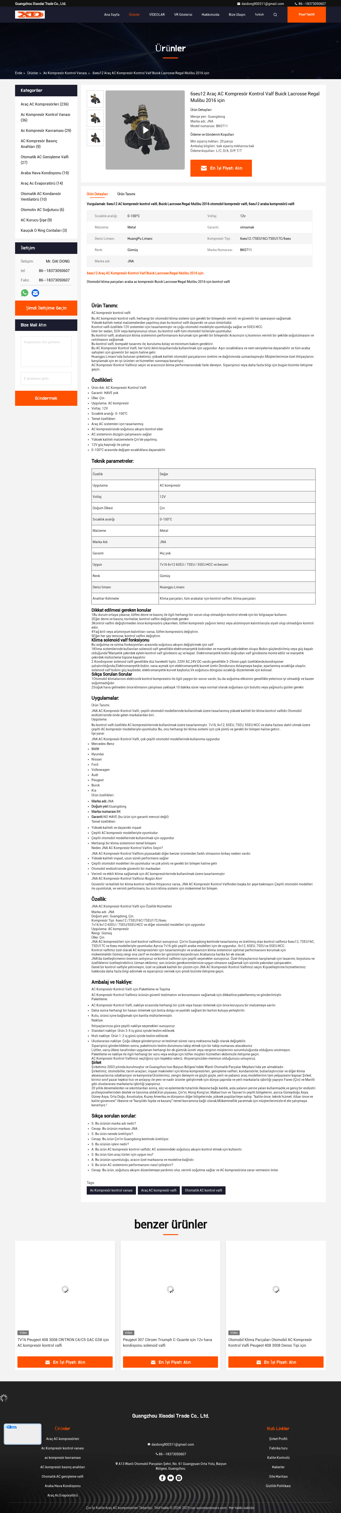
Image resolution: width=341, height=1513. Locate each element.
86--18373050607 (310, 4)
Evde (18, 73)
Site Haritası (278, 1476)
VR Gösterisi (183, 14)
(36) (45, 117)
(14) (42, 183)
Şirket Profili (278, 1439)
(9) (39, 144)
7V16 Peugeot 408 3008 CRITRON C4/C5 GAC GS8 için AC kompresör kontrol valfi (63, 1343)
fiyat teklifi (307, 14)
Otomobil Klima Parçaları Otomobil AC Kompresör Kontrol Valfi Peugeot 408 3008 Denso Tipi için (270, 1343)
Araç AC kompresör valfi (159, 1190)
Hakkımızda (210, 14)
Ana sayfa (111, 14)
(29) (46, 130)
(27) (45, 160)
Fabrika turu (278, 1448)
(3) (44, 230)
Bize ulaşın (237, 14)
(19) (45, 173)
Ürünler (134, 14)
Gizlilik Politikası (278, 1486)
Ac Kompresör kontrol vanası (65, 73)
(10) (41, 196)
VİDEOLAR (157, 14)
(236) (45, 104)
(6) (42, 209)
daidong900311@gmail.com (261, 4)
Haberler (278, 1467)
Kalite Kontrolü (278, 1458)
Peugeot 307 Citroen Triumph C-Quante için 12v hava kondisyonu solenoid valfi (167, 1343)
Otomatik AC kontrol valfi (203, 1190)
